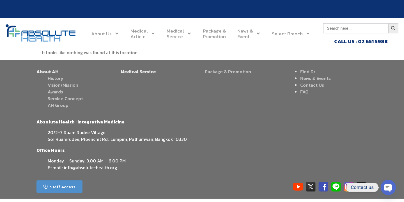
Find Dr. (308, 71)
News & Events (315, 78)
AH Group (58, 105)
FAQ (304, 91)
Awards (55, 91)
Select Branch (291, 33)
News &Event (249, 33)
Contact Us (312, 85)
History (55, 78)
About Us (105, 33)
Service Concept (65, 98)
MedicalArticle (142, 33)
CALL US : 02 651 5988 (361, 41)
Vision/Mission (63, 85)
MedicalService (179, 33)
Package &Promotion (214, 33)
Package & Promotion (228, 71)
